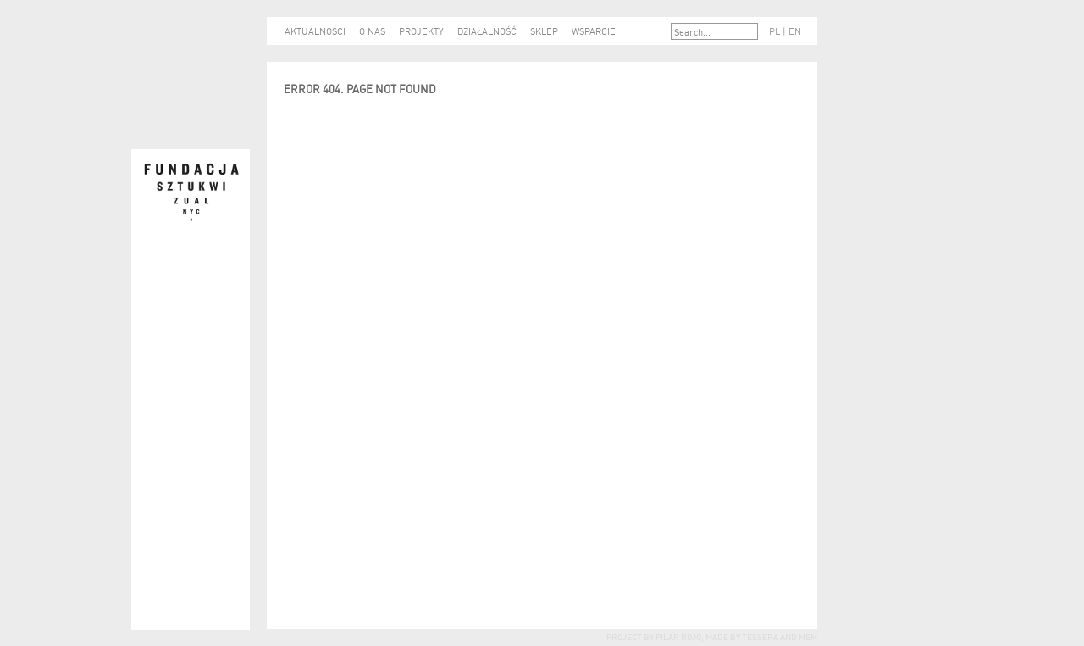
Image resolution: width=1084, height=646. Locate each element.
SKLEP (544, 30)
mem (808, 636)
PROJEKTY (421, 30)
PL (774, 30)
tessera (759, 636)
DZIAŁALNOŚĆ (487, 30)
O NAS (372, 30)
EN (794, 30)
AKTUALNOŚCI (315, 30)
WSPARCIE (594, 30)
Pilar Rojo (677, 636)
